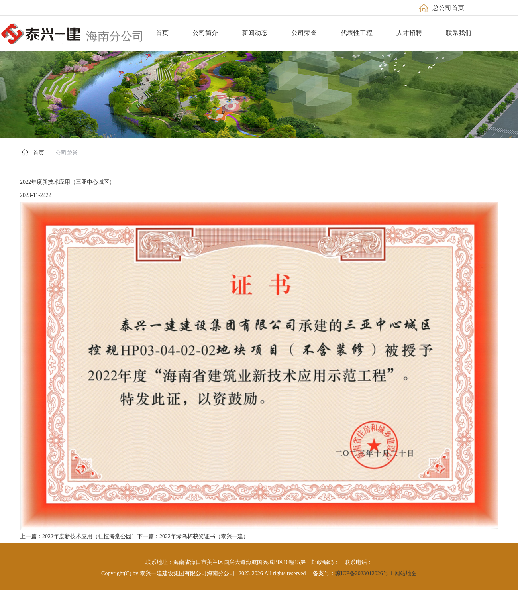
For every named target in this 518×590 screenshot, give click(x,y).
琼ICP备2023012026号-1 (364, 573)
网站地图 (405, 573)
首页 (38, 152)
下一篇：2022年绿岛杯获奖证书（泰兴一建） (193, 536)
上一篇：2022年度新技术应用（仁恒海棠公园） (78, 536)
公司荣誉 (66, 152)
